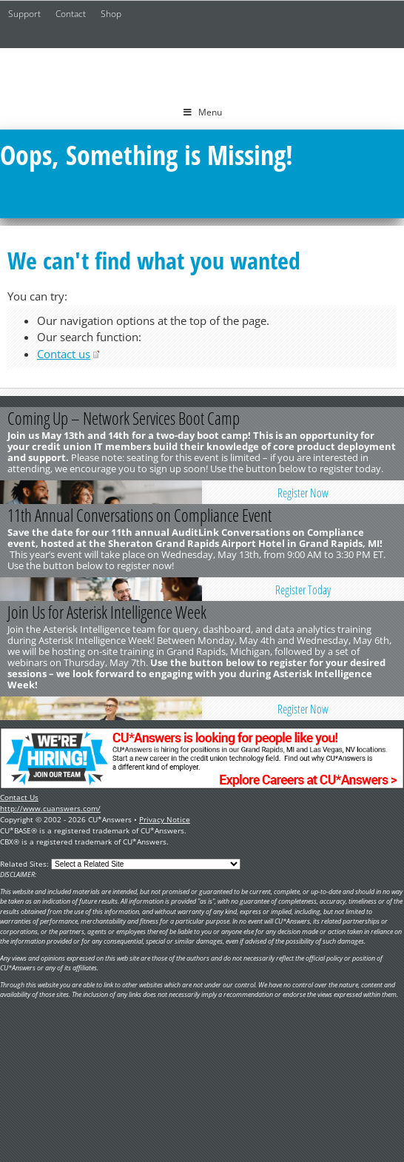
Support (24, 13)
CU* (202, 72)
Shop (111, 13)
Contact (70, 13)
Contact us (63, 353)
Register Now (303, 493)
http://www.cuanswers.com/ (50, 808)
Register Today (303, 590)
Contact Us (19, 797)
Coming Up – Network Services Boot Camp (123, 418)
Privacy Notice (164, 819)
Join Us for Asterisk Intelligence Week (106, 612)
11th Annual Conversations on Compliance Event (139, 515)
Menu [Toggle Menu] (202, 112)
